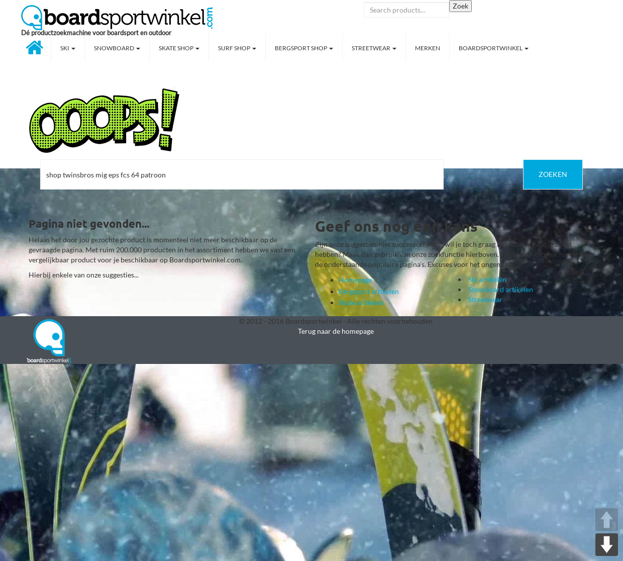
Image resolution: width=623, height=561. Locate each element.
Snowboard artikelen (500, 289)
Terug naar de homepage (336, 331)
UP (606, 519)
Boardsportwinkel (494, 48)
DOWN (606, 544)
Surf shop (237, 48)
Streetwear (374, 48)
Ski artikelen (487, 279)
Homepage (355, 279)
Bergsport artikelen (369, 291)
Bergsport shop (304, 48)
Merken (427, 48)
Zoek (460, 6)
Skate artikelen (361, 302)
